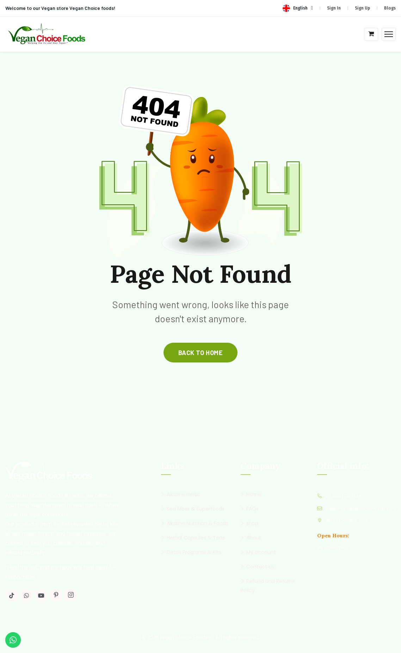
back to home (200, 352)
